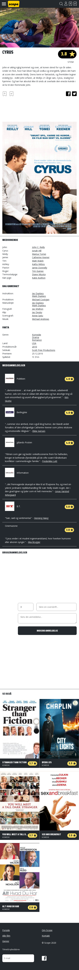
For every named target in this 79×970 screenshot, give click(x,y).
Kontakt (46, 935)
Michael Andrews (40, 319)
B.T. (13, 506)
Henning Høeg (41, 518)
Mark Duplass (39, 296)
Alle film (6, 935)
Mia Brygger (34, 542)
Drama (35, 337)
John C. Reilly (38, 247)
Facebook (44, 958)
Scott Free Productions (43, 350)
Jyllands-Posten (18, 442)
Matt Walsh (38, 260)
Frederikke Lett (49, 461)
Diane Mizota (39, 274)
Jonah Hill (36, 250)
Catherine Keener (40, 257)
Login (65, 3)
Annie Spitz (37, 315)
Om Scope (47, 930)
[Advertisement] (27, 108)
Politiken (15, 378)
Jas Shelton (37, 308)
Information (17, 472)
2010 (34, 346)
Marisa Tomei (39, 254)
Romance (37, 339)
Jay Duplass (38, 293)
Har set (75, 3)
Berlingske (16, 412)
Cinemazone (11, 525)
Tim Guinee (38, 271)
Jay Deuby (37, 312)
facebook (68, 93)
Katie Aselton (38, 277)
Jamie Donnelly (39, 267)
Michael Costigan (40, 299)
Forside (6, 930)
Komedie (36, 334)
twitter (74, 93)
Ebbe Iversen (38, 431)
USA (34, 343)
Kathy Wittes (38, 264)
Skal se (70, 3)
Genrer (5, 941)
